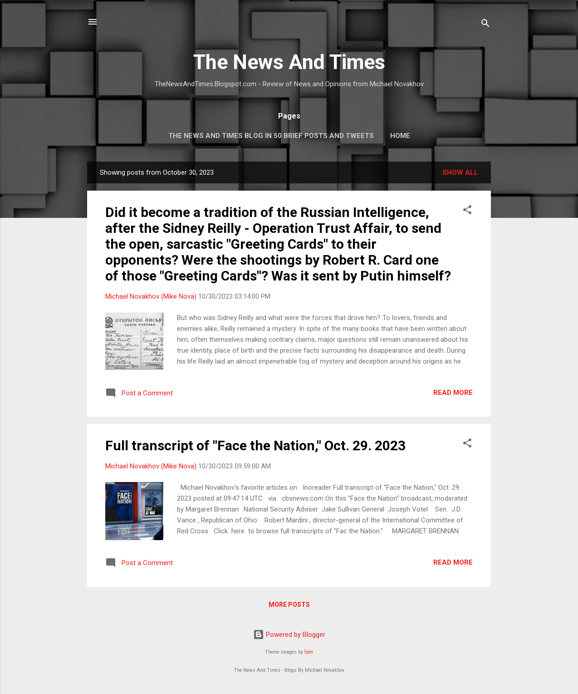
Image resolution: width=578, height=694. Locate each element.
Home (400, 136)
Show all (460, 172)
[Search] (485, 25)
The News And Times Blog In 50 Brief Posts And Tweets (271, 136)
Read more (453, 393)
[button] (467, 211)
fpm (308, 652)
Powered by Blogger (289, 634)
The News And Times (289, 62)
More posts (289, 604)
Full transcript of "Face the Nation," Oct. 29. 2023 (255, 445)
